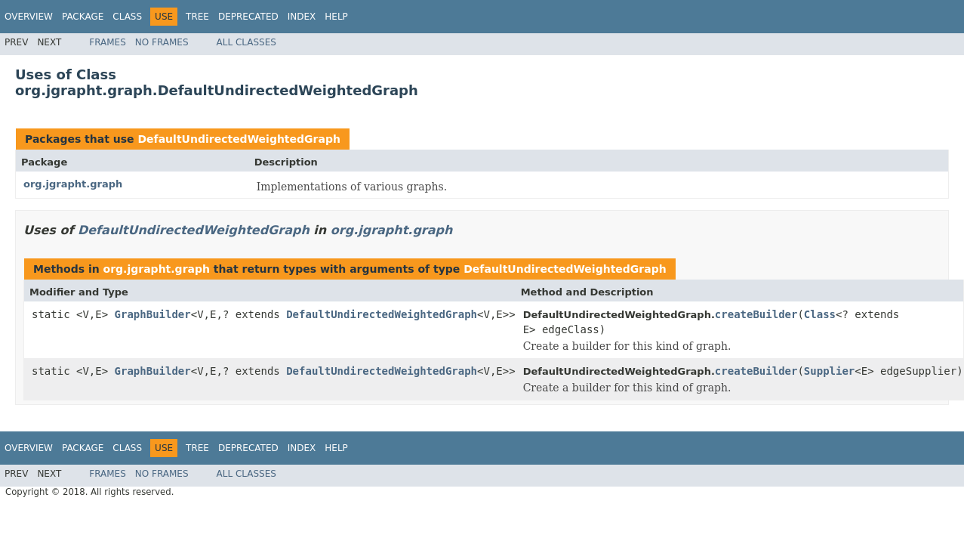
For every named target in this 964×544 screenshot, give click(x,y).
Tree (197, 16)
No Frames (162, 42)
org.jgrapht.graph (72, 184)
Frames (107, 42)
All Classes (246, 42)
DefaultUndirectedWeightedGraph (238, 139)
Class (127, 16)
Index (302, 16)
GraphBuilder (153, 314)
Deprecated (248, 16)
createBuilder (756, 314)
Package (82, 16)
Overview (29, 16)
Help (336, 16)
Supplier (829, 371)
